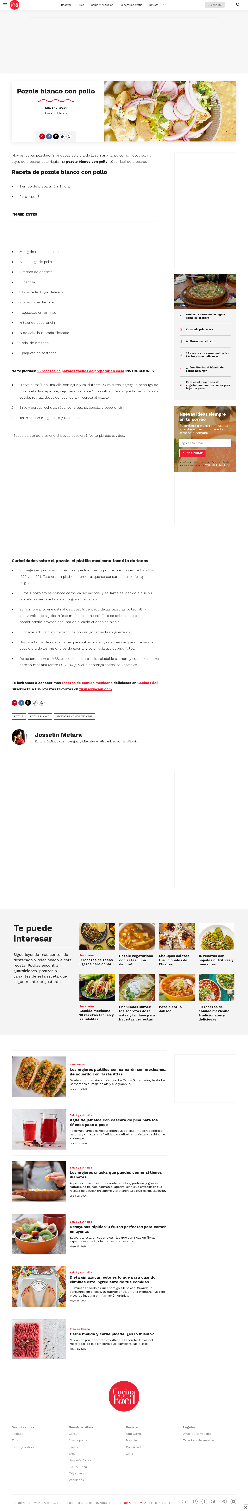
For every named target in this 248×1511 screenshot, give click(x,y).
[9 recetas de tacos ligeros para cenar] (97, 936)
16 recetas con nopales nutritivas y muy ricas (216, 960)
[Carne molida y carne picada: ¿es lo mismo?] (39, 1339)
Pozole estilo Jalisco (170, 1009)
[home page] (14, 5)
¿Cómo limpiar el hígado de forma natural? (205, 369)
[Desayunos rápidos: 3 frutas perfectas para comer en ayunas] (39, 1234)
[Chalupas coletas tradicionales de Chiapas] (177, 936)
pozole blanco (39, 716)
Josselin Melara (55, 113)
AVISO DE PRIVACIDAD (217, 465)
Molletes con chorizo (200, 341)
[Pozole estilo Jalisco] (177, 987)
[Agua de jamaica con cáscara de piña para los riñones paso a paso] (39, 1129)
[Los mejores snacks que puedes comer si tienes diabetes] (39, 1181)
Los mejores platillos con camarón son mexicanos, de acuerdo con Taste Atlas (118, 1071)
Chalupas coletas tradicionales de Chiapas (174, 960)
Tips (81, 4)
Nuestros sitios (81, 1427)
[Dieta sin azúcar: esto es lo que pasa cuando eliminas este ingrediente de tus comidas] (39, 1286)
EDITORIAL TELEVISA (132, 1502)
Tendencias (77, 1064)
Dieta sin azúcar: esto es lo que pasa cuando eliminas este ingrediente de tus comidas (112, 1279)
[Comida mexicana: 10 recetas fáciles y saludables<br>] (97, 987)
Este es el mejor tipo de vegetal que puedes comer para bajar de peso (208, 385)
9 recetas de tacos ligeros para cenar (96, 962)
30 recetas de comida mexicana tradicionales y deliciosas (214, 1013)
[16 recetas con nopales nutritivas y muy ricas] (216, 936)
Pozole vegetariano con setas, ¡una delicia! (136, 960)
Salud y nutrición (81, 1115)
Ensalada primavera (199, 329)
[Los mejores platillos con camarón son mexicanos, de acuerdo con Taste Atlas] (39, 1076)
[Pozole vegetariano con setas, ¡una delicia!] (137, 936)
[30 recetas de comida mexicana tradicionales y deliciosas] (216, 987)
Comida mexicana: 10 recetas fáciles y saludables (96, 1015)
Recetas (66, 4)
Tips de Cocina (80, 1329)
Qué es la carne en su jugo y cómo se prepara (205, 316)
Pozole (18, 716)
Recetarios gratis (131, 4)
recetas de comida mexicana (74, 716)
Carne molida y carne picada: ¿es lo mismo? (112, 1334)
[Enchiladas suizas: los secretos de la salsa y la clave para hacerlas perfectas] (137, 987)
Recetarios (86, 955)
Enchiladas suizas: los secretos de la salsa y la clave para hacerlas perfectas (137, 1013)
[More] (163, 5)
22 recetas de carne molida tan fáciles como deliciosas (207, 355)
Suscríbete (215, 4)
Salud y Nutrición (102, 4)
